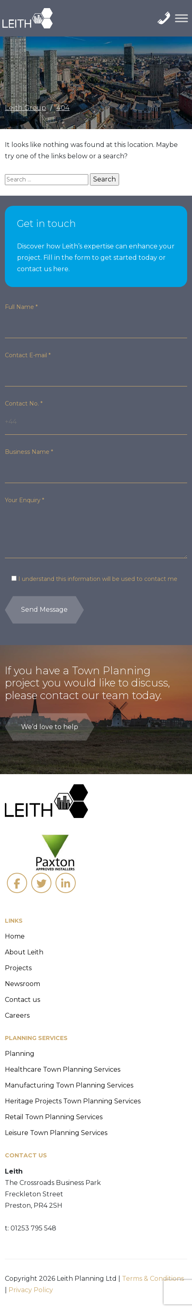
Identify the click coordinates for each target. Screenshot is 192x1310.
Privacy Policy (31, 1290)
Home (15, 936)
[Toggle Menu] (181, 18)
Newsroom (22, 984)
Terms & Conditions (153, 1278)
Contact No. (24, 403)
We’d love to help (49, 727)
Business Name (29, 451)
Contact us (22, 1000)
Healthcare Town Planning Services (62, 1069)
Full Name (21, 307)
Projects (18, 968)
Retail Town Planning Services (53, 1117)
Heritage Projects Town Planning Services (73, 1101)
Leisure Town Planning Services (56, 1133)
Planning (19, 1053)
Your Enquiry (24, 500)
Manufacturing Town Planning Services (69, 1085)
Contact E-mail (28, 355)
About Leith (24, 952)
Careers (17, 1015)
